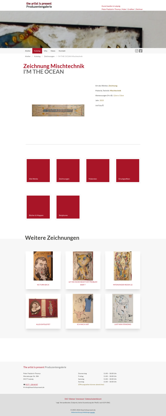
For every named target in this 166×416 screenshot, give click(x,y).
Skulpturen (63, 215)
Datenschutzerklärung (93, 399)
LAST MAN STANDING (122, 324)
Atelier (28, 51)
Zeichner (139, 9)
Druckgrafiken (124, 179)
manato (92, 412)
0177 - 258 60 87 (32, 384)
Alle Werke (33, 179)
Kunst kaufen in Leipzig (111, 6)
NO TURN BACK (43, 285)
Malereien (93, 179)
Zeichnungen (64, 179)
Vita (45, 51)
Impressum (80, 399)
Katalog (37, 51)
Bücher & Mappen (36, 215)
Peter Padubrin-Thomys (111, 9)
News (53, 51)
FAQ (66, 399)
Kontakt (62, 51)
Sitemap (72, 399)
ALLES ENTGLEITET (43, 324)
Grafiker (131, 9)
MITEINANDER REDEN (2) (122, 285)
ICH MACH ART (83, 324)
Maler (124, 9)
